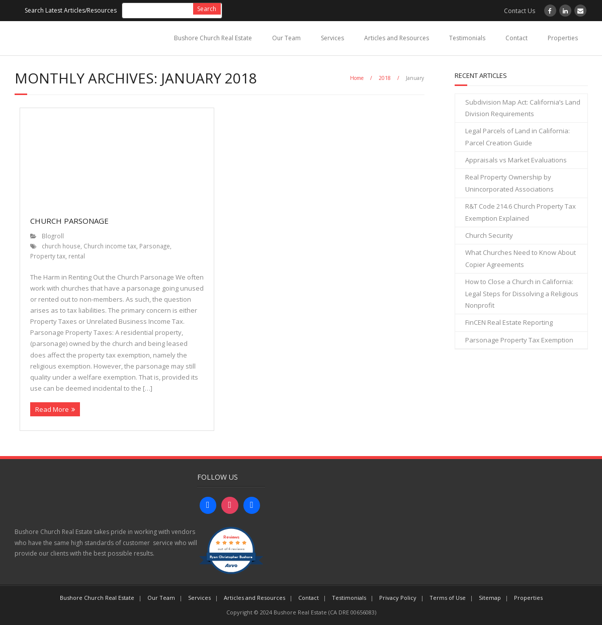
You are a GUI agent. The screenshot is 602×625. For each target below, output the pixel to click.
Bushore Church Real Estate (213, 38)
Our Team (286, 38)
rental (76, 256)
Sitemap (490, 597)
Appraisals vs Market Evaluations (516, 159)
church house (61, 246)
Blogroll (53, 236)
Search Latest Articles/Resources (71, 10)
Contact (516, 38)
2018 (385, 77)
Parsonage (154, 246)
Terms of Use (447, 597)
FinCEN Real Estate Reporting (509, 322)
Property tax (47, 256)
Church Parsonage (69, 221)
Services (332, 38)
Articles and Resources (396, 38)
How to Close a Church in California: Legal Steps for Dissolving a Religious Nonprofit (521, 293)
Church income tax (109, 246)
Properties (563, 38)
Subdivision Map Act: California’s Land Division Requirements (522, 108)
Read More (52, 409)
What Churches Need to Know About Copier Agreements (520, 258)
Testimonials (467, 38)
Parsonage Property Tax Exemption (519, 339)
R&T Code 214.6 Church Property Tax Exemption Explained (520, 212)
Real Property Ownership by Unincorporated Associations (509, 182)
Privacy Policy (397, 597)
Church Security (489, 235)
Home (357, 77)
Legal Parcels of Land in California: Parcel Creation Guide (517, 136)
